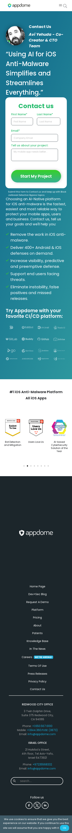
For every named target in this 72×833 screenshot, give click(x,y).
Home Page (37, 586)
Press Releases (37, 674)
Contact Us (37, 689)
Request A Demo (37, 602)
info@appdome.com (42, 734)
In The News (38, 649)
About (37, 625)
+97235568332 (42, 764)
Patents (37, 633)
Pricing (37, 617)
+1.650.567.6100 (42, 726)
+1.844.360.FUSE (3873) (42, 730)
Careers (37, 657)
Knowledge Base (37, 641)
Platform (37, 610)
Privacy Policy (37, 681)
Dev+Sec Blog (37, 594)
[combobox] (40, 781)
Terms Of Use (37, 666)
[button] (60, 5)
